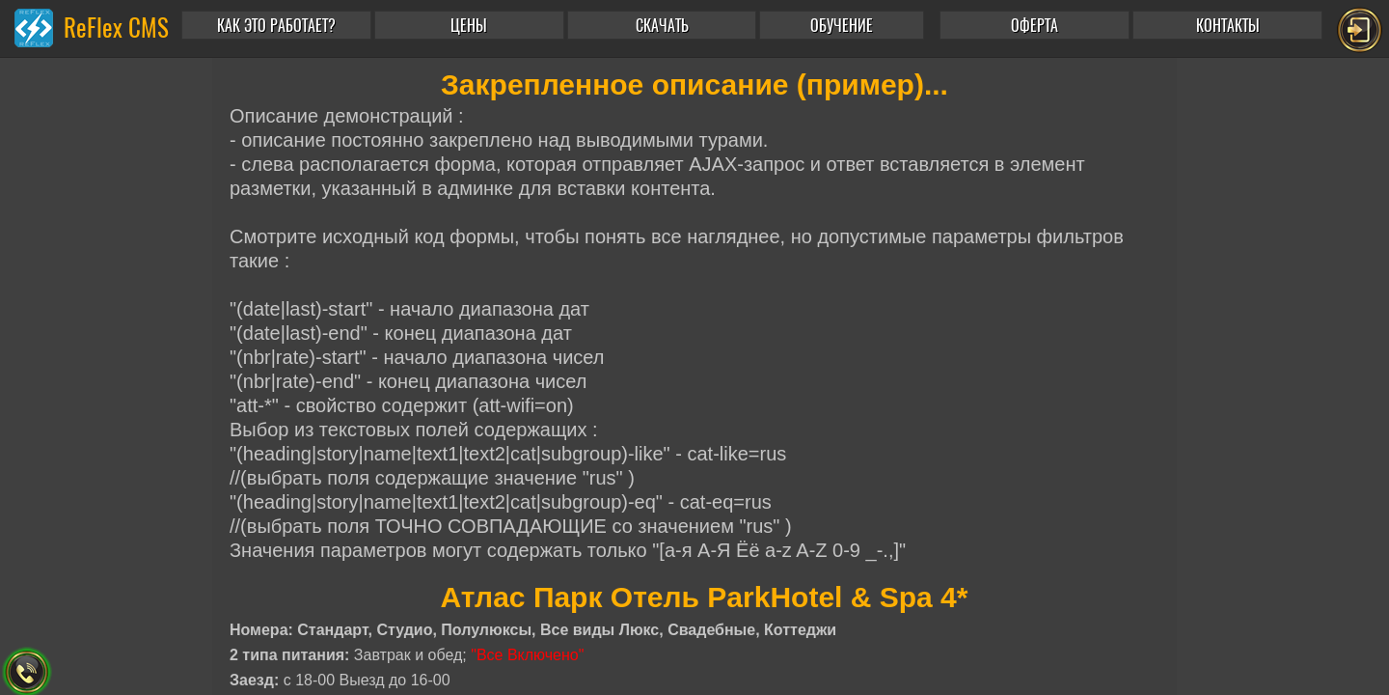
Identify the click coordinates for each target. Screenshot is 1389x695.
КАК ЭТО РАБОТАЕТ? (276, 25)
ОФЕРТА (1034, 25)
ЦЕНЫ (468, 25)
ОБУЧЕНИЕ (841, 25)
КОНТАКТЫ (1228, 25)
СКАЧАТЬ (662, 25)
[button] (845, 25)
